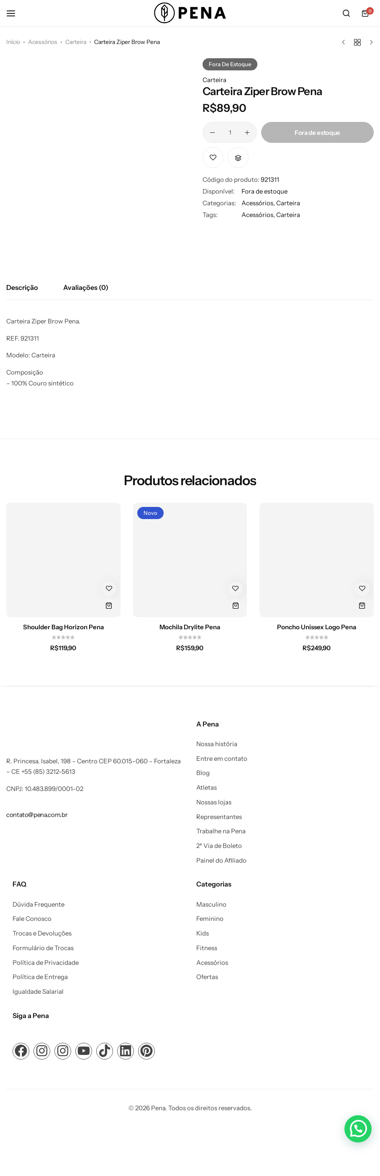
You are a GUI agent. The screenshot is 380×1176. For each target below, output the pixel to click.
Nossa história (216, 744)
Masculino (211, 904)
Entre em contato (221, 758)
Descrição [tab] (22, 287)
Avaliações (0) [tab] (85, 287)
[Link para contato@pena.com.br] (36, 815)
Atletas (206, 787)
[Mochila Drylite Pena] (190, 560)
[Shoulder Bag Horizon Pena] (63, 560)
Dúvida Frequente (38, 904)
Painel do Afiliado (221, 860)
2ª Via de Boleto (219, 846)
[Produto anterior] (345, 42)
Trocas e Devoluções (42, 933)
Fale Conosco (32, 919)
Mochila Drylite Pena (189, 627)
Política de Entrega (40, 977)
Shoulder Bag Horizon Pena (63, 627)
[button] (238, 157)
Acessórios (42, 42)
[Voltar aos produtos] (357, 42)
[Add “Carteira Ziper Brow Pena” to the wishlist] (213, 157)
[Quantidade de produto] (230, 132)
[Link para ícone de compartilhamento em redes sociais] (21, 1051)
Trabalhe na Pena (221, 831)
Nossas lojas (213, 802)
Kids (202, 933)
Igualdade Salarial (38, 991)
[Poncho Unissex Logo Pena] (316, 560)
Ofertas (207, 977)
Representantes (219, 817)
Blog (203, 773)
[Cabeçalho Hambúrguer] (15, 13)
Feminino (209, 919)
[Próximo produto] (369, 42)
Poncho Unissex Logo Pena (316, 627)
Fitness (206, 948)
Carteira (75, 42)
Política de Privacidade (46, 963)
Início (13, 42)
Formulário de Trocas (43, 948)
